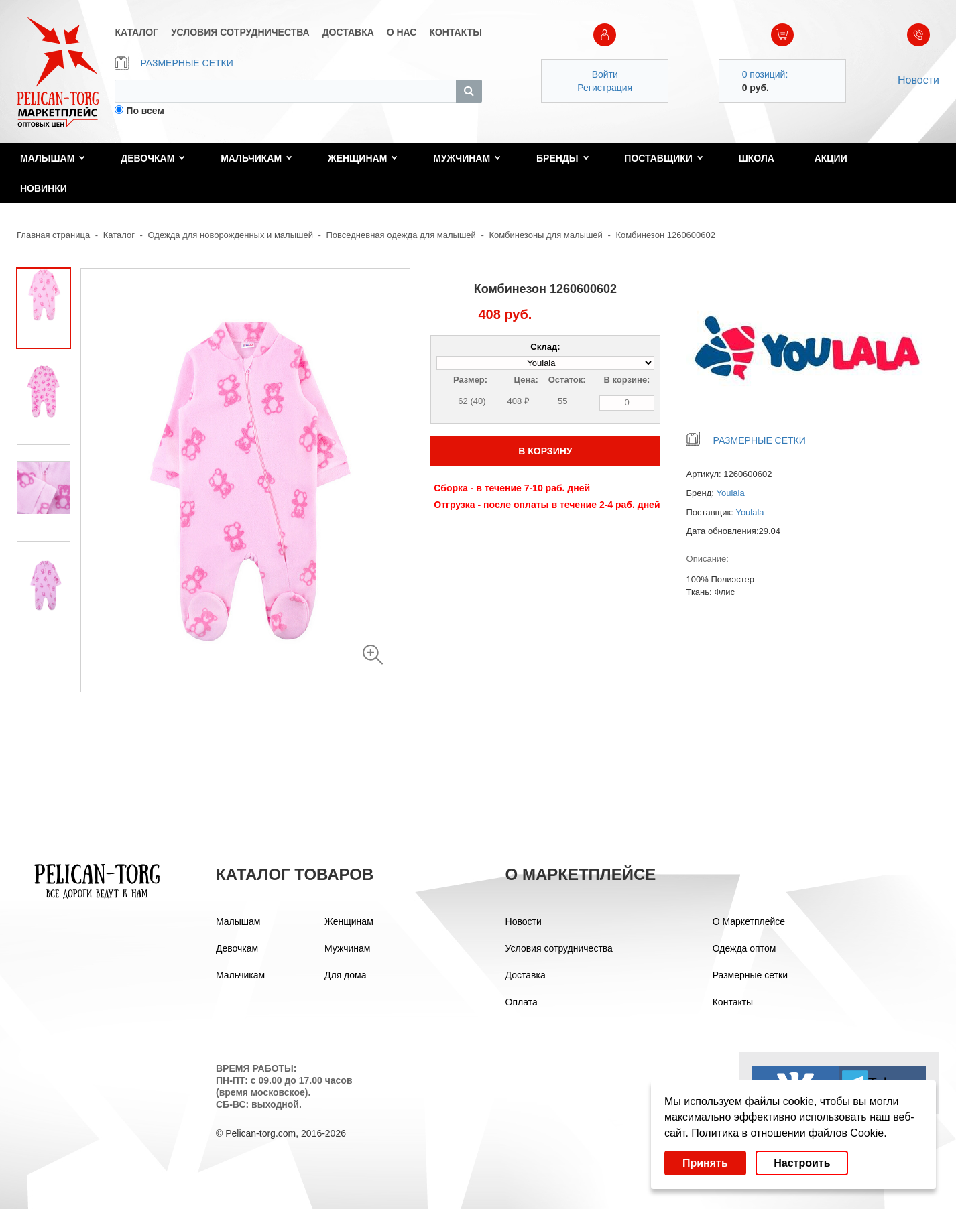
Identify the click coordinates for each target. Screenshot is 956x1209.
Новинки (43, 188)
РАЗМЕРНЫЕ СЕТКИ (174, 63)
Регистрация (604, 87)
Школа (756, 158)
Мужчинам (467, 158)
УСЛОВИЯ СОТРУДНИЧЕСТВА (240, 32)
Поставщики (663, 158)
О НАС (402, 32)
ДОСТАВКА (348, 32)
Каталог (119, 235)
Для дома (345, 975)
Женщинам (363, 158)
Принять (705, 1163)
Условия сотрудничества (559, 948)
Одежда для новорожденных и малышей (230, 235)
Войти (605, 74)
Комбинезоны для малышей (545, 235)
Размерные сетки (750, 975)
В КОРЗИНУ (545, 451)
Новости (918, 80)
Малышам (52, 158)
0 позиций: (765, 74)
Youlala (731, 493)
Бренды (562, 158)
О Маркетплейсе (749, 921)
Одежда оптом (744, 948)
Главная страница (53, 235)
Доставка (525, 975)
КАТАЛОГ (136, 32)
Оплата (521, 1002)
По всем (145, 110)
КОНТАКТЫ (455, 32)
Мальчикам (256, 158)
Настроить (802, 1163)
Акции (831, 158)
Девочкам (153, 158)
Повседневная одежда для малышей (401, 235)
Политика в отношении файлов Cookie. (788, 1133)
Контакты (733, 1002)
